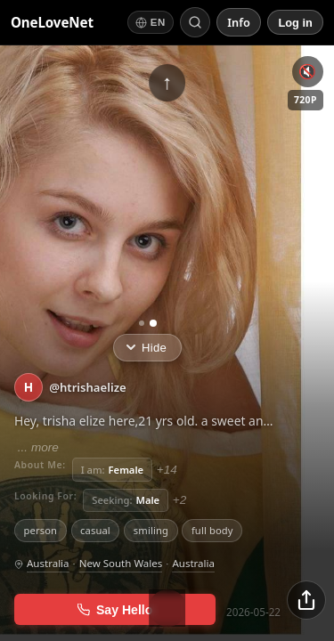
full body (212, 530)
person (41, 530)
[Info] (238, 22)
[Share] (306, 600)
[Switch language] (150, 22)
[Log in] (295, 22)
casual (95, 530)
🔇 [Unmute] (307, 71)
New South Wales (121, 563)
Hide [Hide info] (146, 347)
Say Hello (115, 610)
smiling (151, 530)
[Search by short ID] (195, 22)
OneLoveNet (52, 22)
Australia (48, 563)
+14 (167, 469)
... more (36, 447)
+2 (180, 500)
